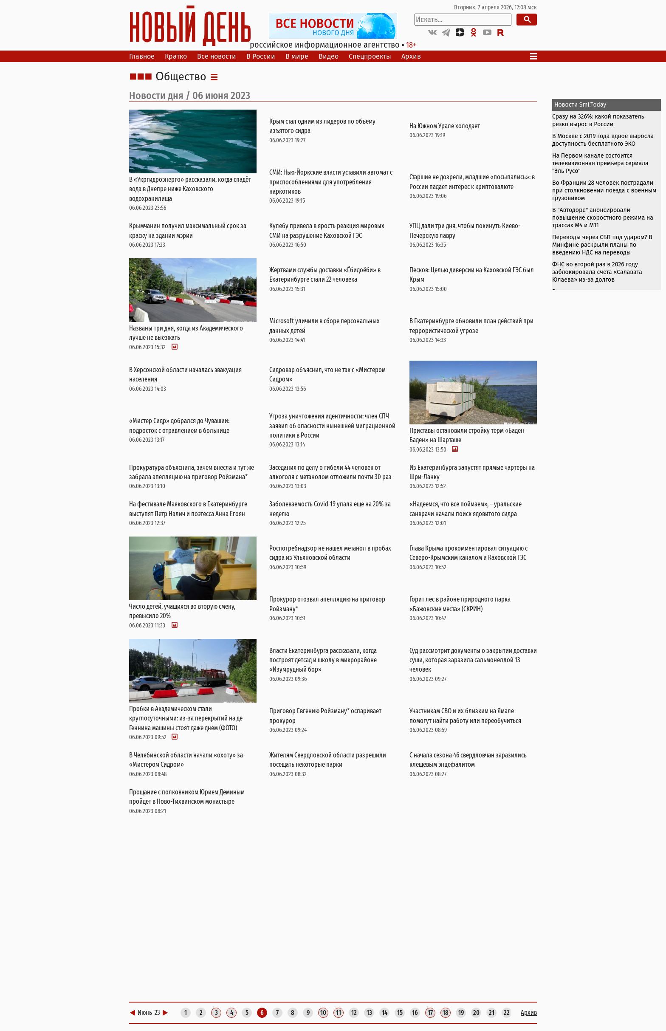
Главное (142, 56)
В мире (296, 56)
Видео (329, 56)
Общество (180, 77)
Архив (411, 56)
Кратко (176, 56)
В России (260, 56)
